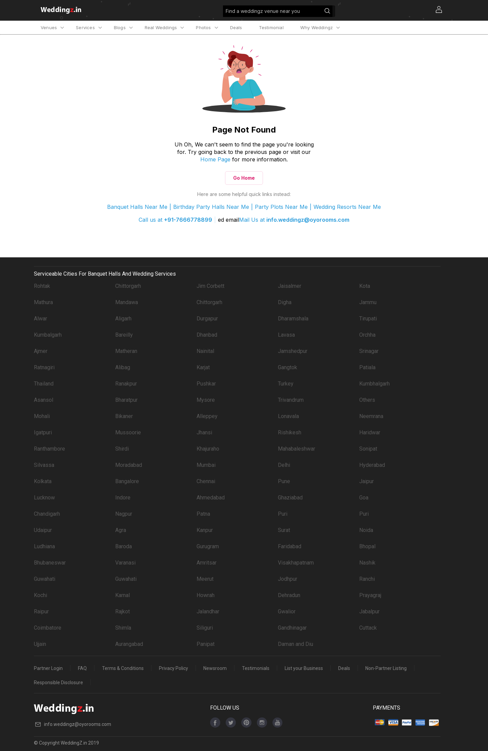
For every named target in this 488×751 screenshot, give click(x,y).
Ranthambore (49, 449)
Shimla (123, 628)
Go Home (244, 178)
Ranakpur (126, 383)
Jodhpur (287, 579)
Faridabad (289, 546)
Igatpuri (43, 432)
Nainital (205, 351)
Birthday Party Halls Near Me (211, 206)
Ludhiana (44, 546)
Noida (366, 530)
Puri (282, 514)
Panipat (206, 644)
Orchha (367, 335)
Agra (120, 530)
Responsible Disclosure (58, 682)
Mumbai (206, 465)
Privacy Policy (173, 668)
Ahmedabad (211, 497)
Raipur (41, 611)
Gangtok (287, 367)
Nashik (367, 562)
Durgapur (207, 318)
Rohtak (42, 286)
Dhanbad (207, 335)
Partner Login (48, 668)
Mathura (43, 302)
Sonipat (368, 449)
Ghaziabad (290, 497)
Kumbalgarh (48, 335)
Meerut (205, 579)
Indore (122, 497)
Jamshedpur (292, 351)
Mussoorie (128, 432)
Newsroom (215, 668)
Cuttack (368, 628)
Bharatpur (126, 400)
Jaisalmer (289, 286)
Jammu (368, 302)
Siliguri (205, 628)
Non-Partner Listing (386, 668)
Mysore (206, 400)
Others (367, 400)
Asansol (43, 400)
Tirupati (368, 318)
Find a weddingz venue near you (279, 12)
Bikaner (124, 416)
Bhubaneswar (50, 562)
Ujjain (40, 644)
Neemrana (371, 416)
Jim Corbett (210, 286)
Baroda (123, 546)
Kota (364, 286)
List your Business (304, 668)
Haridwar (369, 432)
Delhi (284, 465)
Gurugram (208, 546)
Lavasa (286, 335)
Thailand (44, 383)
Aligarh (123, 318)
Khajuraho (208, 449)
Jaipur (366, 481)
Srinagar (369, 351)
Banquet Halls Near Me (137, 206)
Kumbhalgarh (374, 383)
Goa (363, 497)
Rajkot (122, 611)
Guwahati (44, 579)
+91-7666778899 (188, 219)
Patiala (367, 367)
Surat (284, 530)
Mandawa (126, 302)
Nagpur (123, 514)
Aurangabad (129, 644)
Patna (203, 514)
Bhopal (367, 546)
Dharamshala (293, 318)
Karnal (122, 595)
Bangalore (127, 481)
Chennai (206, 481)
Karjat (203, 367)
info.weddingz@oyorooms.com (307, 219)
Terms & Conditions (123, 668)
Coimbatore (47, 628)
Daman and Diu (295, 644)
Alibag (122, 367)
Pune (284, 481)
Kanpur (205, 530)
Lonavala (288, 416)
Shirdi (122, 449)
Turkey (285, 383)
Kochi (40, 595)
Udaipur (43, 530)
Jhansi (204, 432)
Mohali (42, 416)
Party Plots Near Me (281, 206)
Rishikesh (289, 432)
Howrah (206, 595)
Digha (284, 302)
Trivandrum (291, 400)
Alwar (40, 318)
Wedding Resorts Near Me (347, 206)
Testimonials (255, 668)
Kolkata (43, 481)
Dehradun (289, 595)
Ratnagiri (44, 367)
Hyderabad (372, 465)
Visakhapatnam (296, 562)
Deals (236, 27)
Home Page (215, 159)
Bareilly (124, 335)
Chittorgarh (128, 286)
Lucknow (44, 497)
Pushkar (206, 383)
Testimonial (271, 27)
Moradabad (128, 465)
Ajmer (40, 351)
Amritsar (207, 562)
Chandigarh (47, 514)
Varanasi (125, 562)
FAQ (82, 668)
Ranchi (367, 579)
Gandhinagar (292, 628)
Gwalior (287, 611)
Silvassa (44, 465)
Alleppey (207, 416)
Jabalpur (369, 611)
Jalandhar (208, 611)
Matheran (126, 351)
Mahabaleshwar (296, 449)
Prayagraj (370, 595)
